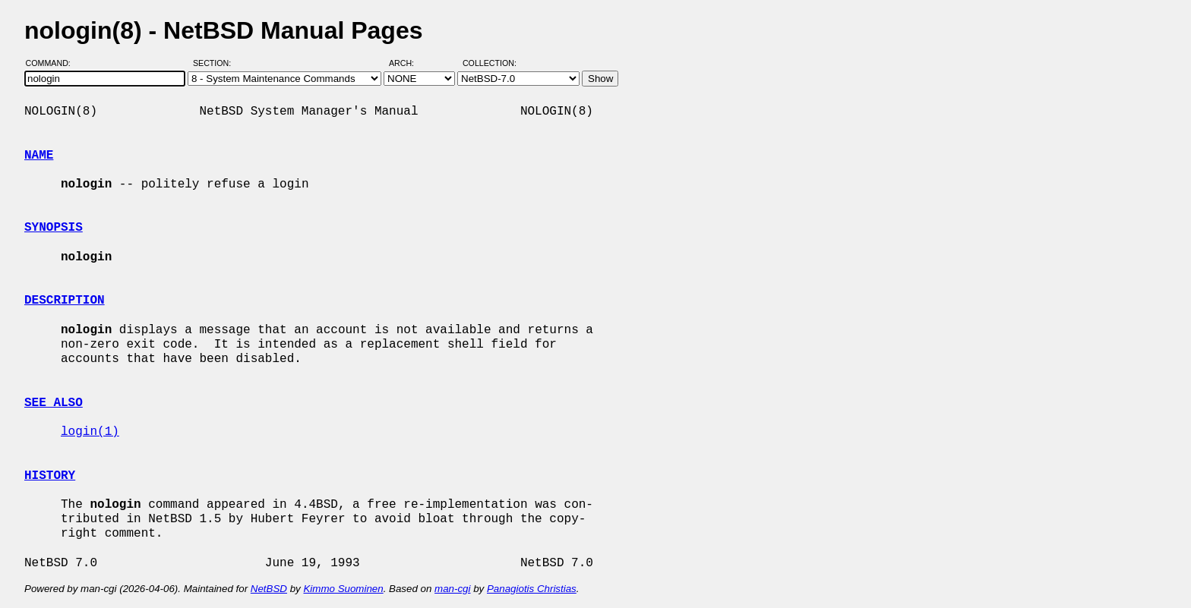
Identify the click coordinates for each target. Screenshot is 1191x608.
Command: (53, 63)
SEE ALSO (53, 403)
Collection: (490, 63)
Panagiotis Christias (532, 588)
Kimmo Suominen (343, 588)
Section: (215, 63)
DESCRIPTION (64, 300)
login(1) (90, 432)
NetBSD (269, 588)
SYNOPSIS (53, 227)
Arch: (408, 63)
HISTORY (49, 476)
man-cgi (452, 588)
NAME (38, 155)
